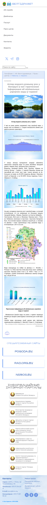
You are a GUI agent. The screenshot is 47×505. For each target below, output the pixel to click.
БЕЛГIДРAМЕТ (22, 4)
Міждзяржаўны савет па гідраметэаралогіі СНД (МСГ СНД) (22, 440)
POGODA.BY (24, 351)
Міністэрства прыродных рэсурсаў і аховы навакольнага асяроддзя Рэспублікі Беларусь (21, 412)
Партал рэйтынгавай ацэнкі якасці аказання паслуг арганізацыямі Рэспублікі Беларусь (22, 431)
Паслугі (7, 23)
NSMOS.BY (24, 375)
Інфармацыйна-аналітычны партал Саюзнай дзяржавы (22, 449)
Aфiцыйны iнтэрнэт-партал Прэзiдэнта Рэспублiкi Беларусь (22, 421)
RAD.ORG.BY (23, 363)
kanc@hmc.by (13, 491)
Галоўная (8, 74)
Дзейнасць (8, 16)
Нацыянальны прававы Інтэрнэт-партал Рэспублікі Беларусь (22, 403)
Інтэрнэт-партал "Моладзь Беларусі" (21, 467)
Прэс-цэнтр (9, 29)
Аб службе (8, 10)
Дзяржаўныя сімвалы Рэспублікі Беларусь (22, 394)
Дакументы (8, 35)
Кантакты (8, 41)
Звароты (7, 48)
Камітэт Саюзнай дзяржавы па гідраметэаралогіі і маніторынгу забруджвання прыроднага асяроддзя (23, 458)
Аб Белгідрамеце (23, 74)
